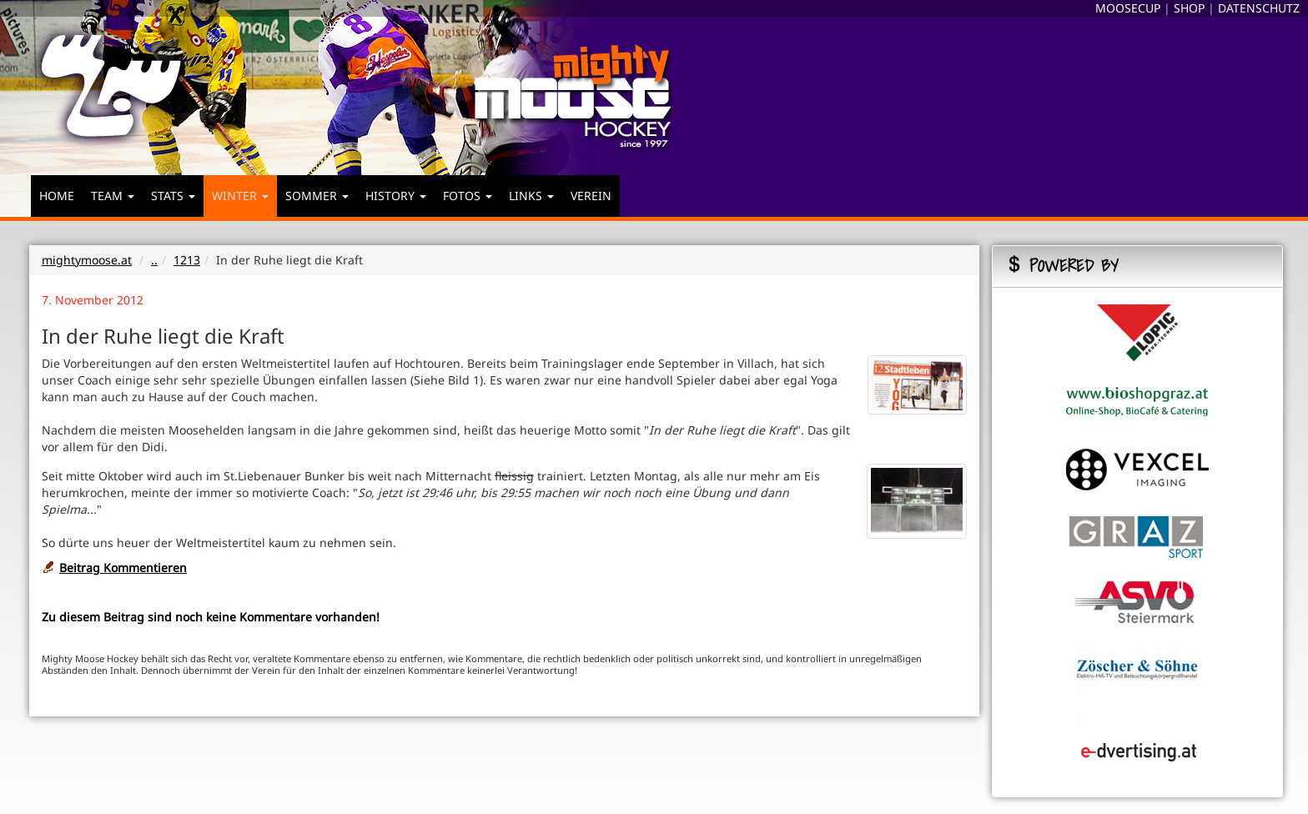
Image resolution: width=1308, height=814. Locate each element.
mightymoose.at (87, 260)
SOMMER (317, 196)
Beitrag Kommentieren (123, 567)
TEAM (112, 196)
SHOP (1189, 8)
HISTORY (395, 196)
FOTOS (467, 196)
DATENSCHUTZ (1259, 8)
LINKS (531, 196)
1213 (187, 260)
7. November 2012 (92, 300)
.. (154, 260)
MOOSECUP (1127, 8)
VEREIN (591, 196)
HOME (56, 196)
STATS (173, 196)
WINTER (240, 196)
